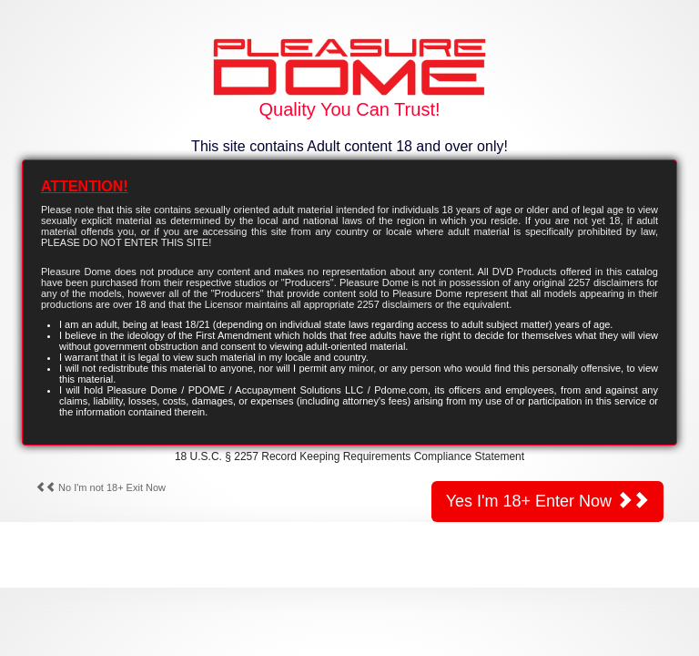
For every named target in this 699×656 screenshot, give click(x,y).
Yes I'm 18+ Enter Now (547, 500)
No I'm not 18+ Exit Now (100, 487)
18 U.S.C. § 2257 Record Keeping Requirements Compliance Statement (349, 456)
